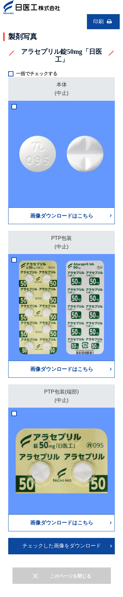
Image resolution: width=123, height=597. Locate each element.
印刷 (103, 21)
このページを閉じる (70, 576)
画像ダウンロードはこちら (61, 216)
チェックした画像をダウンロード (61, 545)
